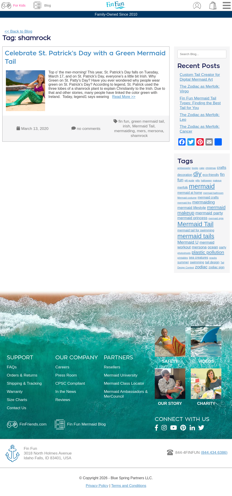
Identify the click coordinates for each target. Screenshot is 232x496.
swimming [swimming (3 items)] (197, 262)
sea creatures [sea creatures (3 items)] (198, 257)
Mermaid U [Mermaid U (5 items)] (187, 242)
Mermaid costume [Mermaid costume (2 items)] (187, 197)
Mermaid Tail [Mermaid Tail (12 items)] (195, 224)
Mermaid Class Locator (124, 383)
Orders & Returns (22, 375)
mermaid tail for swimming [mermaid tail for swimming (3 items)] (195, 230)
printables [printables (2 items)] (182, 257)
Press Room (66, 375)
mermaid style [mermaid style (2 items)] (215, 218)
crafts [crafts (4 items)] (221, 167)
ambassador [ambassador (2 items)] (184, 168)
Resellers (112, 367)
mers (141, 131)
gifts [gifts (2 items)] (197, 180)
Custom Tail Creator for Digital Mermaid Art (200, 77)
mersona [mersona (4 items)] (199, 247)
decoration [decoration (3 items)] (184, 175)
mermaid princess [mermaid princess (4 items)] (192, 218)
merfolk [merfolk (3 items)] (182, 187)
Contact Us (16, 408)
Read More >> (123, 97)
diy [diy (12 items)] (197, 173)
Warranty (15, 391)
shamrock (139, 135)
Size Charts (17, 399)
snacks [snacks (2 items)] (213, 257)
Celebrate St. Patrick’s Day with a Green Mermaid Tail (85, 57)
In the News (65, 391)
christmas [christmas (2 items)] (210, 168)
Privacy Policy (97, 486)
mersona (155, 131)
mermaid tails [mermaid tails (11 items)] (195, 236)
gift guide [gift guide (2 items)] (189, 180)
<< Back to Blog (18, 31)
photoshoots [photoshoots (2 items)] (184, 253)
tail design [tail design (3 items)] (212, 262)
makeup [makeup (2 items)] (217, 180)
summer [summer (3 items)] (183, 262)
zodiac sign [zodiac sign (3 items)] (216, 267)
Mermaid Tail (143, 126)
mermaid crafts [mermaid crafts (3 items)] (208, 197)
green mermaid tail (147, 121)
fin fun (123, 121)
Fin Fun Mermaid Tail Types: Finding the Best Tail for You (200, 103)
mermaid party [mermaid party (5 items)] (209, 213)
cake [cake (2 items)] (202, 168)
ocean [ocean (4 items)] (213, 247)
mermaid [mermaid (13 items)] (202, 186)
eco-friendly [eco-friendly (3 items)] (211, 175)
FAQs (12, 367)
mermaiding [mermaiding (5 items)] (203, 202)
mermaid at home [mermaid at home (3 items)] (189, 193)
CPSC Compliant (70, 383)
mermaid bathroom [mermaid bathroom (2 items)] (213, 193)
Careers (62, 367)
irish (126, 126)
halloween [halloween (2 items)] (206, 180)
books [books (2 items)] (195, 168)
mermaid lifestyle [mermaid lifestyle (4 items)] (191, 208)
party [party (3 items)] (222, 247)
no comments (88, 128)
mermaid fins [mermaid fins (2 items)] (184, 202)
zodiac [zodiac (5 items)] (201, 267)
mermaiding (124, 131)
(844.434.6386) (214, 452)
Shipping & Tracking (24, 383)
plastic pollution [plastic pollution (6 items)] (208, 252)
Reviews (62, 399)
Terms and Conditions (128, 486)
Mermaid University (120, 375)
